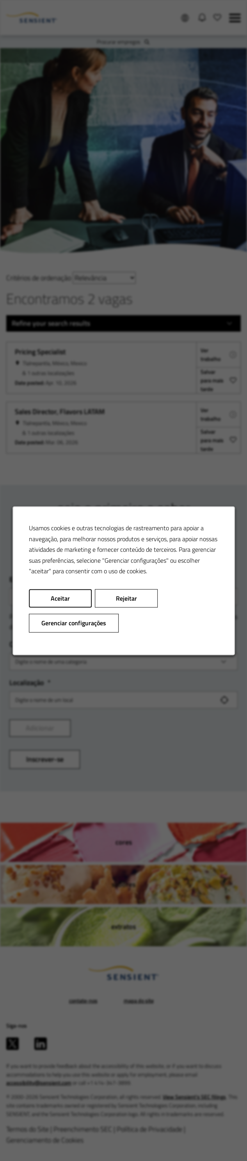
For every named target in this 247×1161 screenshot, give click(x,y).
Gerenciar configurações (73, 622)
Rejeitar (126, 598)
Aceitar (60, 598)
